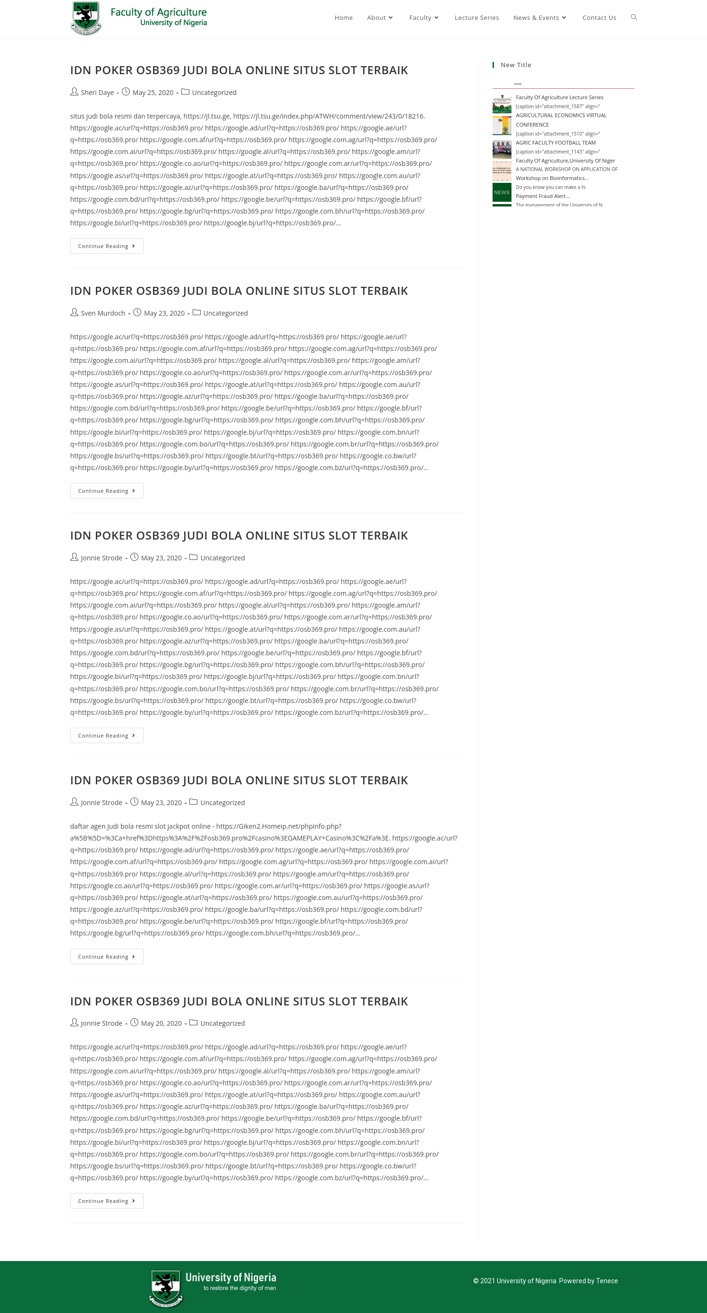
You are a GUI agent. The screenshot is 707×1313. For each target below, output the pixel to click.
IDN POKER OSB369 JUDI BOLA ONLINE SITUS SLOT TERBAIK (239, 69)
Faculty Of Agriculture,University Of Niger (565, 160)
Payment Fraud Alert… (543, 195)
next (517, 83)
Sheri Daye (97, 92)
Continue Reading (111, 243)
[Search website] (634, 17)
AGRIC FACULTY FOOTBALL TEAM (556, 142)
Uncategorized (214, 92)
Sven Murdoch (103, 313)
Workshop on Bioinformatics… (552, 177)
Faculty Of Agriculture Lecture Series (560, 97)
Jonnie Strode (102, 557)
